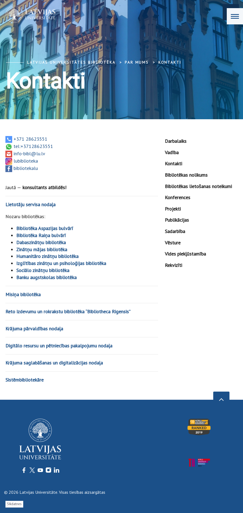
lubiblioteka (26, 161)
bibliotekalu (26, 168)
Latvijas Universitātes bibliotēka (71, 62)
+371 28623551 (30, 139)
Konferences (177, 197)
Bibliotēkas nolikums (186, 175)
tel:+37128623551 (33, 146)
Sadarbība (175, 231)
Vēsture (172, 243)
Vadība (172, 152)
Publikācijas (177, 220)
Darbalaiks (175, 141)
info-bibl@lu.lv (29, 153)
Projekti (173, 209)
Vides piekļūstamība (185, 254)
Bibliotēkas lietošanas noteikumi (198, 186)
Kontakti (169, 62)
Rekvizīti (173, 265)
